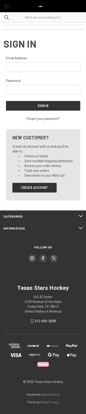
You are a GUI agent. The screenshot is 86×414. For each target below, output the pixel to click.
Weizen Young (49, 402)
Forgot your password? (43, 119)
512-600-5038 (45, 321)
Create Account (34, 188)
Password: (13, 81)
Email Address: (17, 58)
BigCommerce (51, 394)
